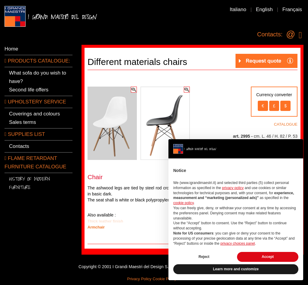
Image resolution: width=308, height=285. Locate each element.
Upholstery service (35, 102)
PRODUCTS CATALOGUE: (37, 61)
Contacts (19, 146)
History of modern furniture (29, 183)
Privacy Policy (139, 279)
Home (11, 49)
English (264, 9)
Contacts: (269, 34)
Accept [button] (268, 257)
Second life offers (28, 90)
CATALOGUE (285, 124)
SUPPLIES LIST (25, 134)
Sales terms (22, 122)
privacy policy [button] (233, 188)
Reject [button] (204, 257)
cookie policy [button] (183, 203)
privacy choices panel (237, 243)
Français (292, 9)
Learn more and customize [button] (236, 269)
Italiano (238, 9)
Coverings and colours (34, 114)
